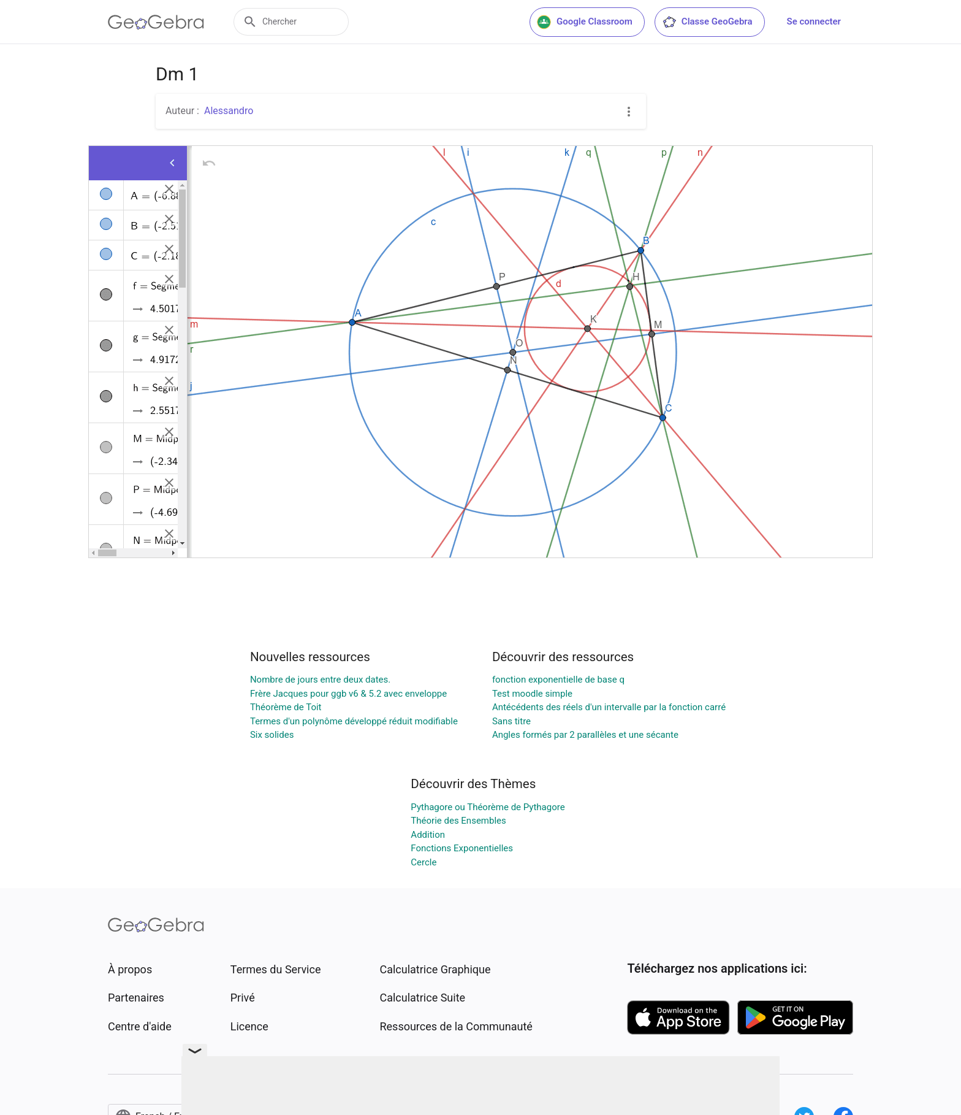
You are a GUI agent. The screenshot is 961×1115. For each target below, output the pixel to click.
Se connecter (814, 21)
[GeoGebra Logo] (156, 22)
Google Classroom (584, 22)
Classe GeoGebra (707, 22)
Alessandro (228, 111)
